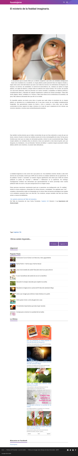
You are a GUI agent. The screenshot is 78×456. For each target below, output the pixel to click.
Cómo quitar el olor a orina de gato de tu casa (29, 300)
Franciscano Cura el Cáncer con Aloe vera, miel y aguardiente (33, 258)
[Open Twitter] (70, 450)
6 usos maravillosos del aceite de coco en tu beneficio (31, 276)
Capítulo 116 (45, 201)
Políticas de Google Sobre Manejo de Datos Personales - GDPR (43, 450)
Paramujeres (13, 444)
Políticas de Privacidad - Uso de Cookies (16, 450)
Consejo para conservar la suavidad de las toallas (30, 312)
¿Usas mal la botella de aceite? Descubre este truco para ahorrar (34, 270)
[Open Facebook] (68, 450)
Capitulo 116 (17, 232)
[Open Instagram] (73, 450)
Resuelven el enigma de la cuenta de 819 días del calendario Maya (35, 288)
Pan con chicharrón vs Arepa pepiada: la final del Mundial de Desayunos (39, 341)
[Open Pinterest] (75, 450)
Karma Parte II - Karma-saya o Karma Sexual (28, 264)
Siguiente (48, 433)
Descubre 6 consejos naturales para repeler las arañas (31, 282)
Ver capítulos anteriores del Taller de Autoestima (23, 199)
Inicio (39, 433)
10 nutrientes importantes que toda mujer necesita (30, 306)
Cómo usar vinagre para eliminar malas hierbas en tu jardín (33, 294)
